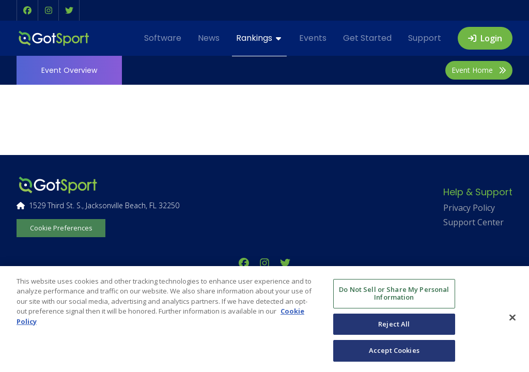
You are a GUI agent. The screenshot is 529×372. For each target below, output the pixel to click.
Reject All (394, 324)
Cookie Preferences (61, 228)
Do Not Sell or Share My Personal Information (394, 293)
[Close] (512, 317)
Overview (69, 70)
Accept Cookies (394, 350)
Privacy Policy (469, 207)
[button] (27, 10)
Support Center (473, 222)
